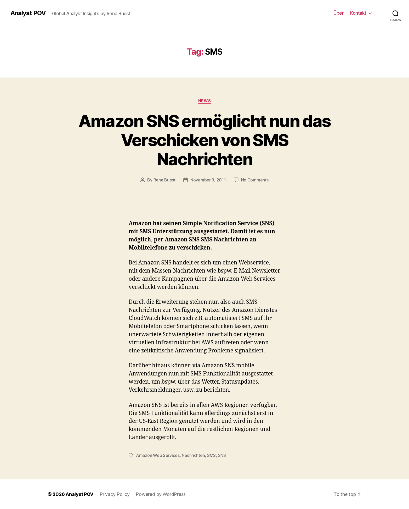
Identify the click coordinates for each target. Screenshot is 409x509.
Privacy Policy (114, 494)
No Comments (255, 179)
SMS (211, 455)
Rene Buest (164, 179)
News (204, 100)
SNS (222, 455)
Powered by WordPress (161, 494)
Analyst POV (28, 13)
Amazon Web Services (158, 455)
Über (338, 13)
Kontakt (358, 13)
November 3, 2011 (208, 179)
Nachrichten (193, 455)
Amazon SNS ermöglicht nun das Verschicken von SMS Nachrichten (204, 140)
